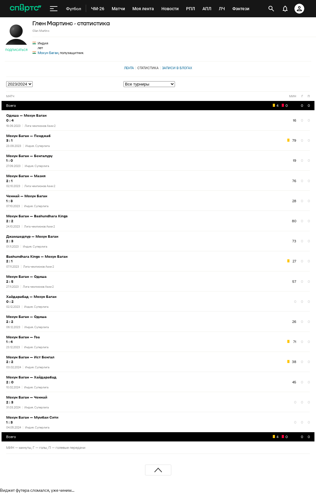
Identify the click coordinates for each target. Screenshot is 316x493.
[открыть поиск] (271, 8)
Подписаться (16, 50)
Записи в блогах (177, 68)
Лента (129, 68)
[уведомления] (285, 8)
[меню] (53, 8)
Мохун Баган (48, 52)
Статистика (148, 68)
